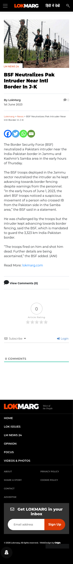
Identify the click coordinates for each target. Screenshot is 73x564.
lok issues (12, 426)
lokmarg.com (32, 265)
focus (9, 452)
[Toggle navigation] (5, 5)
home (8, 418)
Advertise (10, 497)
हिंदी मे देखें (53, 6)
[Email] (31, 134)
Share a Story (13, 480)
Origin (57, 542)
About (8, 471)
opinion (10, 443)
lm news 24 (13, 435)
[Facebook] (8, 134)
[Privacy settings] (6, 552)
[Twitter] (15, 134)
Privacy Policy (49, 471)
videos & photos (17, 460)
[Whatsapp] (23, 134)
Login (63, 338)
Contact (9, 488)
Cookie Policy (49, 480)
